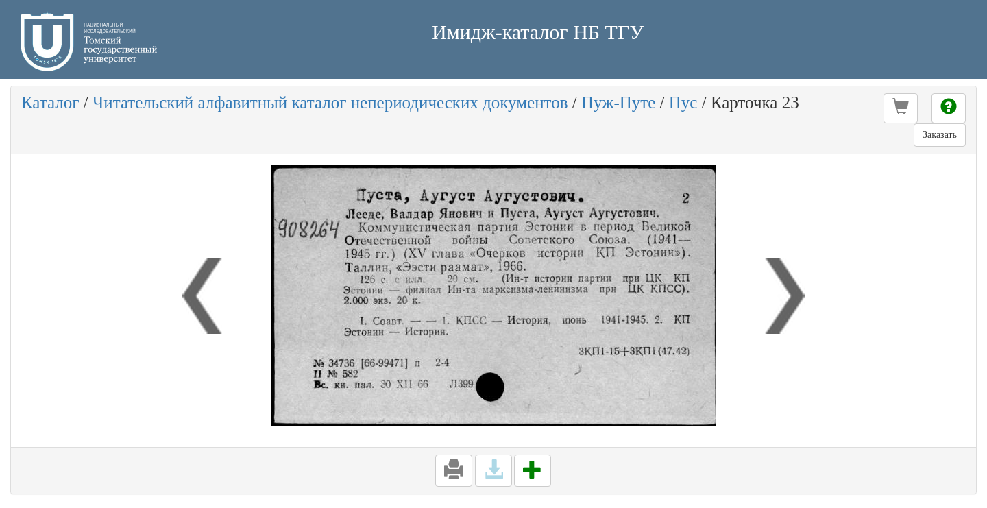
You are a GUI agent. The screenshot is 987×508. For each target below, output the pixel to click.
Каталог (50, 102)
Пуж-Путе (618, 102)
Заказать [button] (940, 135)
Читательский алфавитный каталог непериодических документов (330, 102)
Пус (683, 102)
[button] (901, 108)
